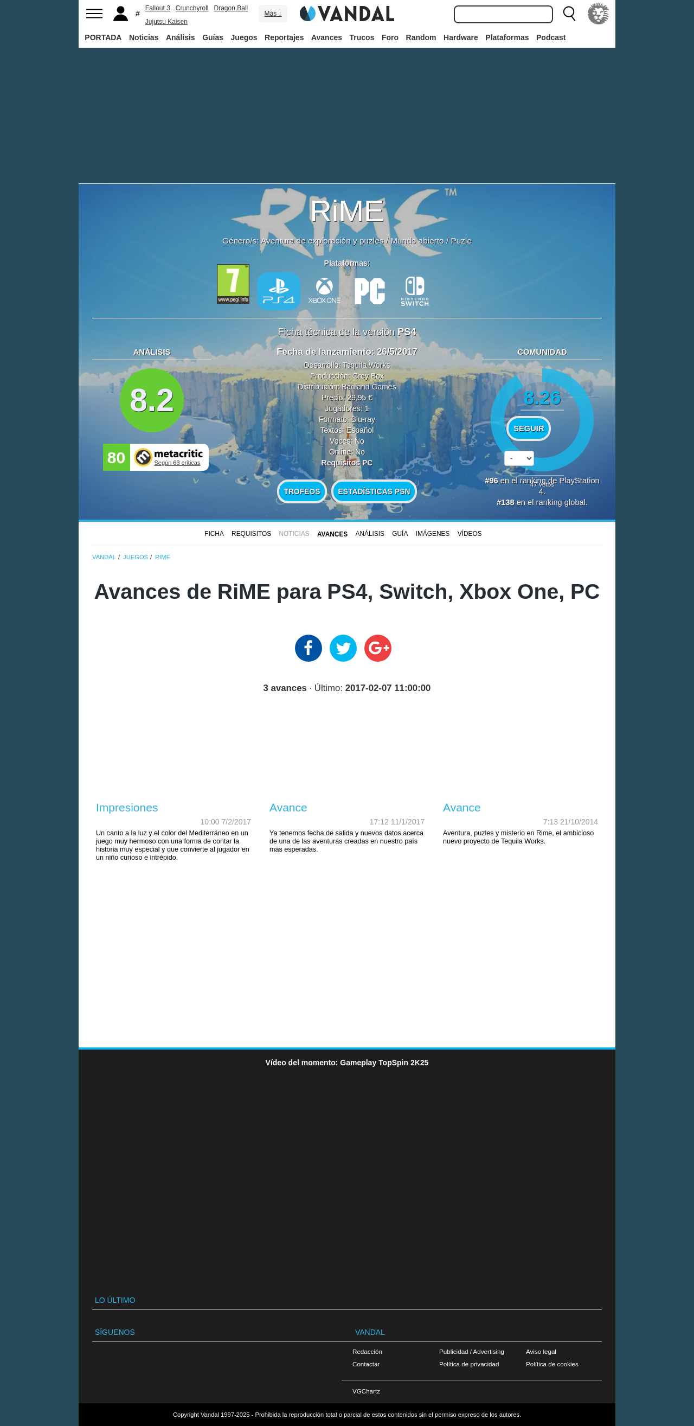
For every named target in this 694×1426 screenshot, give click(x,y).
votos (542, 484)
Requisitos (251, 534)
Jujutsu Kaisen (166, 21)
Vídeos (470, 534)
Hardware (461, 37)
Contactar (366, 1363)
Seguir (528, 428)
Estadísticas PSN (374, 491)
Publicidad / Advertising (471, 1351)
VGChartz (366, 1391)
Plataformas (507, 37)
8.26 (542, 397)
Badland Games (369, 386)
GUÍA (400, 534)
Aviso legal (541, 1351)
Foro (390, 37)
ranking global (561, 502)
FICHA (214, 534)
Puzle (461, 240)
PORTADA (103, 37)
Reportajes (284, 37)
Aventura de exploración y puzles (322, 240)
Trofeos (302, 491)
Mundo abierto (417, 240)
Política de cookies (552, 1363)
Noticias (143, 37)
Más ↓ (272, 13)
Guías (212, 37)
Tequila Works (366, 365)
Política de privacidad (469, 1363)
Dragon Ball (231, 8)
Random (421, 37)
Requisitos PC (347, 462)
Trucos (362, 37)
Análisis (180, 37)
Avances (326, 37)
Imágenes (433, 534)
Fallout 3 (157, 8)
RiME (347, 211)
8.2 (152, 400)
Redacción (367, 1351)
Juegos (244, 37)
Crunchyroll (192, 8)
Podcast (551, 37)
